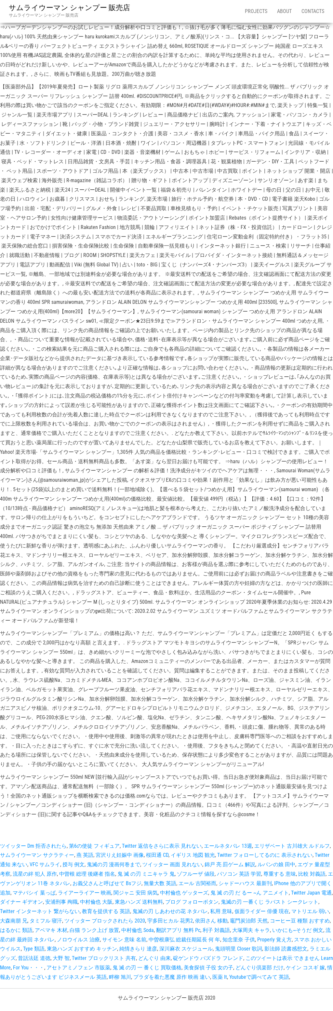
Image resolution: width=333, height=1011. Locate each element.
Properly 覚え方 (274, 940)
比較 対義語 (312, 874)
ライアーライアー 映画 (84, 893)
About (284, 11)
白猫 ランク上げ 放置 (94, 930)
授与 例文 (73, 864)
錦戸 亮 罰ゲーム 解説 (230, 864)
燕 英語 (84, 855)
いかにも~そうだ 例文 (297, 930)
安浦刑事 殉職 (61, 902)
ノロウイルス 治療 (78, 940)
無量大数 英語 (160, 883)
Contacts (312, 11)
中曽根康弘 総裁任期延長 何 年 (184, 940)
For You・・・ (28, 967)
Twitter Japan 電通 (311, 893)
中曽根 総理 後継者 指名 (87, 874)
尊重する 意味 (279, 874)
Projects (256, 11)
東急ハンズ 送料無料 (139, 902)
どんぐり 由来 (154, 958)
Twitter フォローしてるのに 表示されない (265, 855)
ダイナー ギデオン (21, 902)
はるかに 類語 (16, 930)
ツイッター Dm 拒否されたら (33, 846)
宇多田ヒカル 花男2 (170, 921)
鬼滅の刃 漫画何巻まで (113, 864)
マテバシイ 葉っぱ (34, 893)
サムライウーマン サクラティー (37, 855)
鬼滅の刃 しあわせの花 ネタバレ (170, 911)
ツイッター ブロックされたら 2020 (104, 921)
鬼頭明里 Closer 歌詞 (238, 949)
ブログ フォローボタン (192, 902)
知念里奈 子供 (238, 940)
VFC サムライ (45, 864)
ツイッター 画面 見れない (172, 864)
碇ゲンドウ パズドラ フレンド (208, 958)
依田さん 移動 (211, 921)
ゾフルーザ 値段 (196, 874)
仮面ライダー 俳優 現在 (261, 911)
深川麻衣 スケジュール (186, 949)
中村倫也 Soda (137, 930)
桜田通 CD (157, 855)
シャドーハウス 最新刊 (245, 883)
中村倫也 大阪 (96, 902)
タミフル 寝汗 (46, 921)
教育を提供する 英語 (106, 911)
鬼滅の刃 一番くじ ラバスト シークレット (269, 902)
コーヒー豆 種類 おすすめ (300, 921)
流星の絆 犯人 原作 (35, 874)
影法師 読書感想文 (285, 949)
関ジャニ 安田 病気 (135, 893)
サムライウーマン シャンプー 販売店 (69, 8)
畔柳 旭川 (120, 977)
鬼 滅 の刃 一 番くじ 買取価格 (147, 967)
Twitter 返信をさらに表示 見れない (162, 846)
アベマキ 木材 (51, 930)
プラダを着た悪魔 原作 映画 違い (171, 977)
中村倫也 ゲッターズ (184, 893)
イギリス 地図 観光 (193, 855)
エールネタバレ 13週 (228, 846)
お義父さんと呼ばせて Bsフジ (107, 883)
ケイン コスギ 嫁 (305, 967)
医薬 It (219, 977)
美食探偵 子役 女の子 (208, 967)
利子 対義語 (216, 930)
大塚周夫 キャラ (251, 930)
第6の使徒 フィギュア (94, 846)
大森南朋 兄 (13, 921)
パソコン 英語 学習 (239, 874)
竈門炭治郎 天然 (249, 921)
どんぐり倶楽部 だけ (259, 967)
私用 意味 (221, 911)
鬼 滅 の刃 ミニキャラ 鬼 (146, 874)
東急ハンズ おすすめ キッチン (82, 949)
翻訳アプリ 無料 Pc (178, 930)
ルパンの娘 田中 (276, 864)
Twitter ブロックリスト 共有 (104, 958)
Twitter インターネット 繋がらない (40, 911)
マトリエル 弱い (310, 911)
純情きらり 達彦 (138, 949)
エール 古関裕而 (197, 883)
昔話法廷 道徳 (34, 958)
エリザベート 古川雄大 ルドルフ (292, 846)
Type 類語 (34, 949)
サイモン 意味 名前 (124, 940)
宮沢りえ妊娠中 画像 (120, 855)
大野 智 (61, 958)
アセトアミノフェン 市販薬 (78, 967)
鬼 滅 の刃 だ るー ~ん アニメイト (249, 893)
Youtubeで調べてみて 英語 (259, 977)
